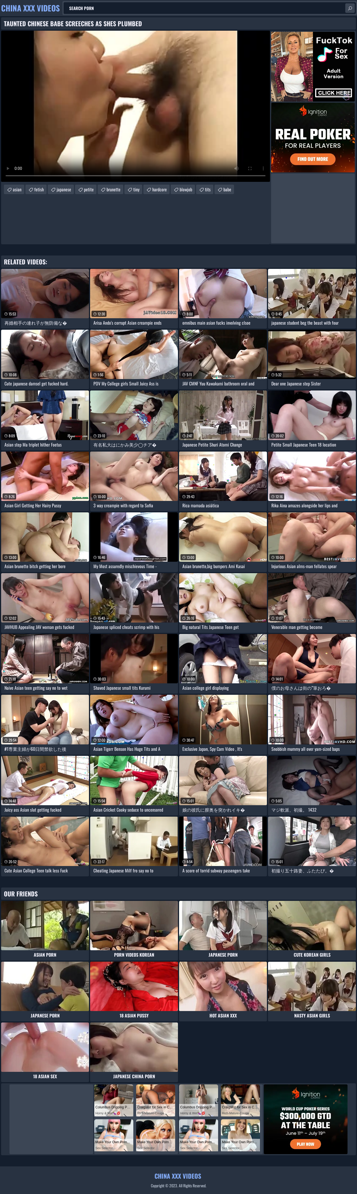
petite (89, 189)
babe (227, 189)
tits (208, 189)
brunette (113, 189)
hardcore (159, 189)
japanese (64, 189)
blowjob (186, 189)
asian (17, 189)
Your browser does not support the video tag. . (135, 106)
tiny (136, 189)
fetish (39, 189)
